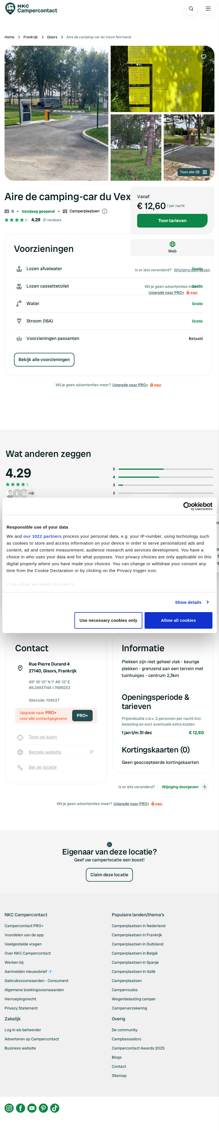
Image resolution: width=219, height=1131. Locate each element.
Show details (188, 602)
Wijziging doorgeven (192, 269)
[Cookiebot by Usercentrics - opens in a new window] (187, 506)
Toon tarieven (172, 221)
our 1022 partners (42, 536)
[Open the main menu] (208, 8)
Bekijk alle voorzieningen (44, 360)
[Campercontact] (34, 8)
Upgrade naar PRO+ (130, 384)
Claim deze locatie (109, 875)
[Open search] (191, 8)
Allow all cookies (178, 620)
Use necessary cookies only (108, 620)
